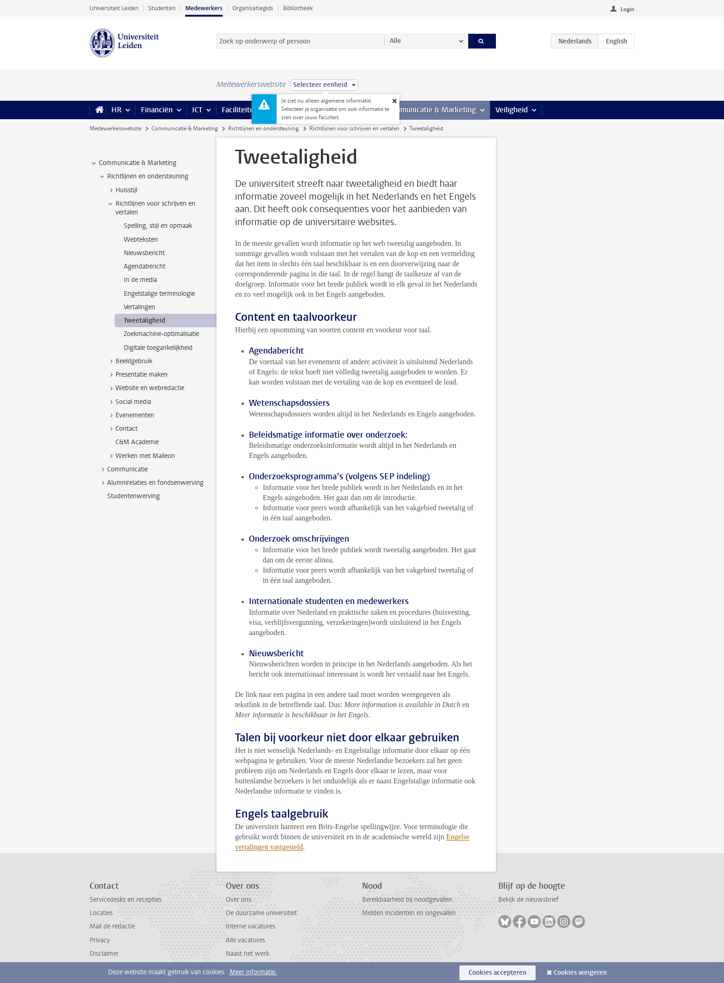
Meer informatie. (253, 972)
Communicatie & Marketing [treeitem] (133, 163)
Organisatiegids (252, 8)
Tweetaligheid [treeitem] (144, 320)
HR (116, 110)
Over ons (238, 899)
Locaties (101, 913)
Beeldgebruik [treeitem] (129, 361)
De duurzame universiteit (261, 913)
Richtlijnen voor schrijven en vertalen (354, 128)
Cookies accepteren (497, 972)
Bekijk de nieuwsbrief (528, 899)
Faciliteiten (240, 110)
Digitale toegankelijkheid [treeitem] (158, 347)
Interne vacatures (250, 926)
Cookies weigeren (580, 972)
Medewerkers (204, 8)
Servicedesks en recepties (126, 899)
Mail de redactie (112, 926)
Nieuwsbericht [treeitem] (144, 253)
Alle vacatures (245, 940)
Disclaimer (104, 953)
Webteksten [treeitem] (141, 239)
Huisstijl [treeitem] (122, 190)
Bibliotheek (298, 8)
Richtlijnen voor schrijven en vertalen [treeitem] (151, 208)
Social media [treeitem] (129, 402)
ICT (197, 110)
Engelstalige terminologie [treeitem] (159, 293)
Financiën (157, 110)
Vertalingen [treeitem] (139, 307)
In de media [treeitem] (140, 279)
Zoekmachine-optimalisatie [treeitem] (161, 334)
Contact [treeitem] (122, 428)
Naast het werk (247, 953)
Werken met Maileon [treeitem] (141, 456)
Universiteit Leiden (114, 8)
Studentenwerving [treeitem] (133, 496)
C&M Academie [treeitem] (137, 442)
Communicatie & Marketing (431, 110)
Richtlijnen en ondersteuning (263, 128)
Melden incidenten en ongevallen (409, 913)
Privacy (100, 940)
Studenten (161, 8)
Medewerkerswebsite (115, 128)
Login (627, 9)
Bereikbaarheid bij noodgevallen (407, 899)
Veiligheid (511, 110)
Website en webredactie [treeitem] (145, 388)
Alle (395, 41)
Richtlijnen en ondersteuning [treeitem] (143, 176)
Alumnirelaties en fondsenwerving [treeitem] (151, 483)
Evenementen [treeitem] (130, 415)
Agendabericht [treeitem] (144, 266)
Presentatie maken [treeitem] (137, 374)
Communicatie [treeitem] (123, 469)
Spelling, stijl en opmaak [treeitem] (158, 225)
